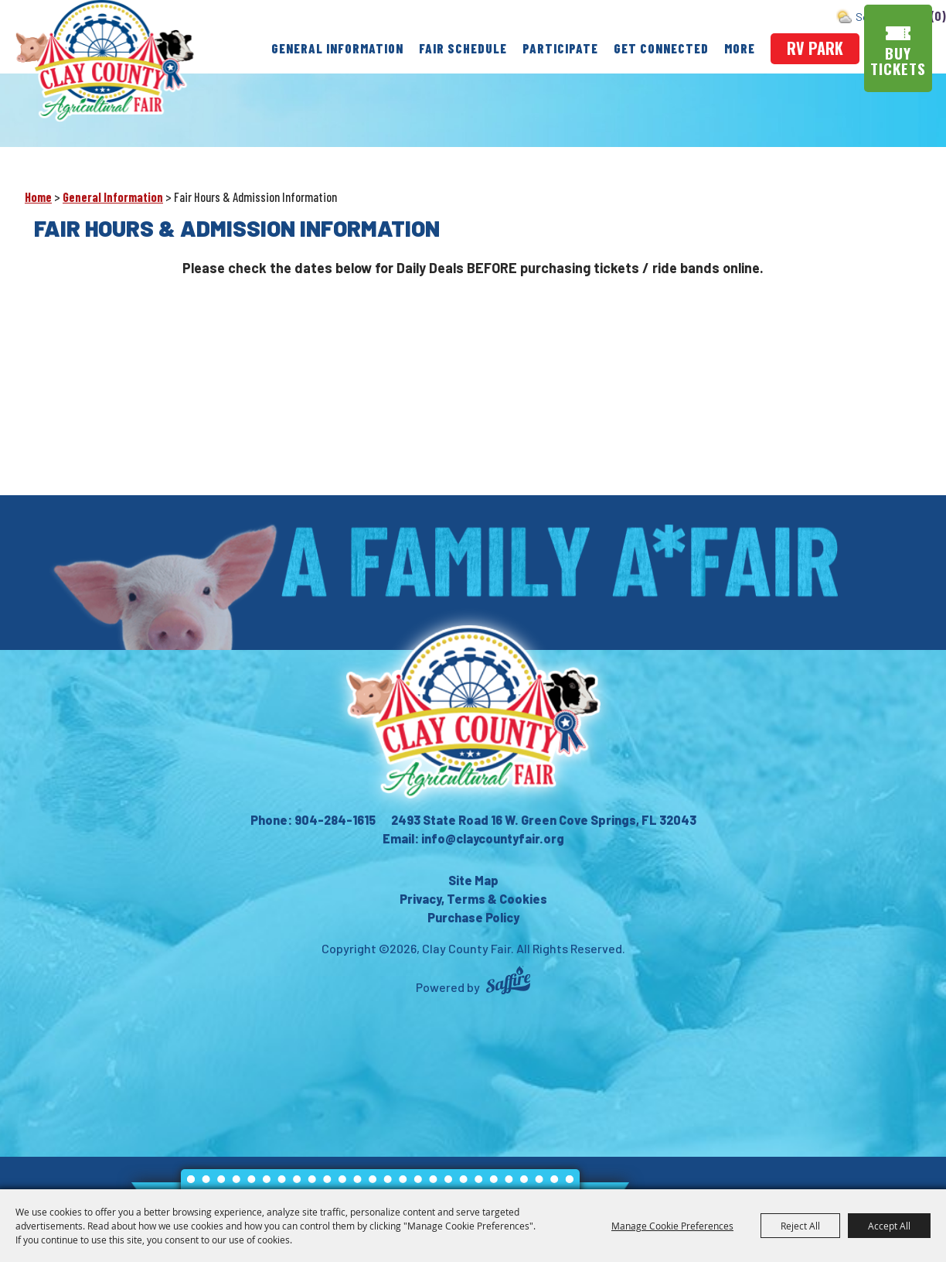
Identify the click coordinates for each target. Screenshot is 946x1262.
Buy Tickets (899, 61)
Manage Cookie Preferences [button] (672, 1225)
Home (38, 197)
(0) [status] (938, 16)
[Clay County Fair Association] (473, 712)
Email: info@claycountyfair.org (473, 838)
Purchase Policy (473, 917)
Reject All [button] (800, 1225)
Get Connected (661, 48)
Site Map (473, 880)
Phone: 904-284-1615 (313, 819)
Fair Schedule (463, 48)
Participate (560, 48)
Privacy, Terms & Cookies (473, 898)
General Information (337, 48)
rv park (815, 48)
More (739, 48)
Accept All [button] (889, 1225)
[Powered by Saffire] (508, 982)
